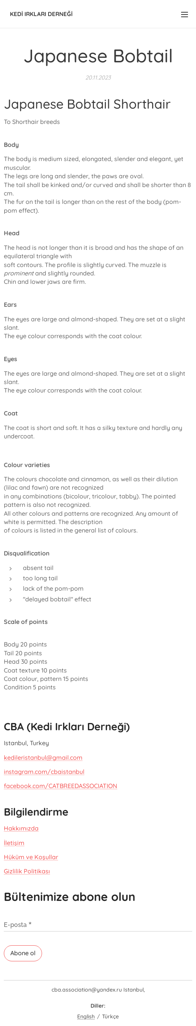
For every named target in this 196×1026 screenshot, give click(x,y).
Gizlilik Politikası (27, 871)
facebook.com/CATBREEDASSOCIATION (60, 786)
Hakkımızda (21, 828)
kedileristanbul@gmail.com (43, 757)
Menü (184, 14)
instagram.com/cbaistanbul (44, 771)
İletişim (14, 842)
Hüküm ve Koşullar (31, 856)
